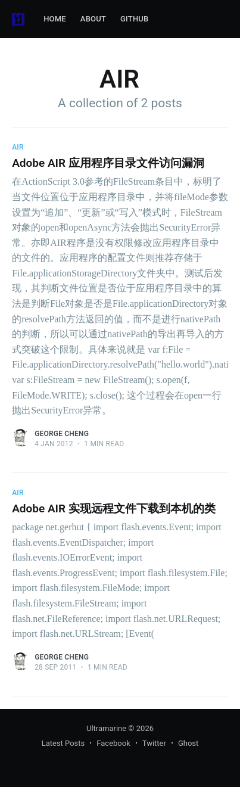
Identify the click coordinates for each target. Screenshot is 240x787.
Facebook (113, 743)
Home (54, 18)
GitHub (134, 18)
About (93, 18)
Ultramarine (106, 728)
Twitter (154, 743)
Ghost (188, 743)
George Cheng (62, 434)
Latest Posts (63, 743)
